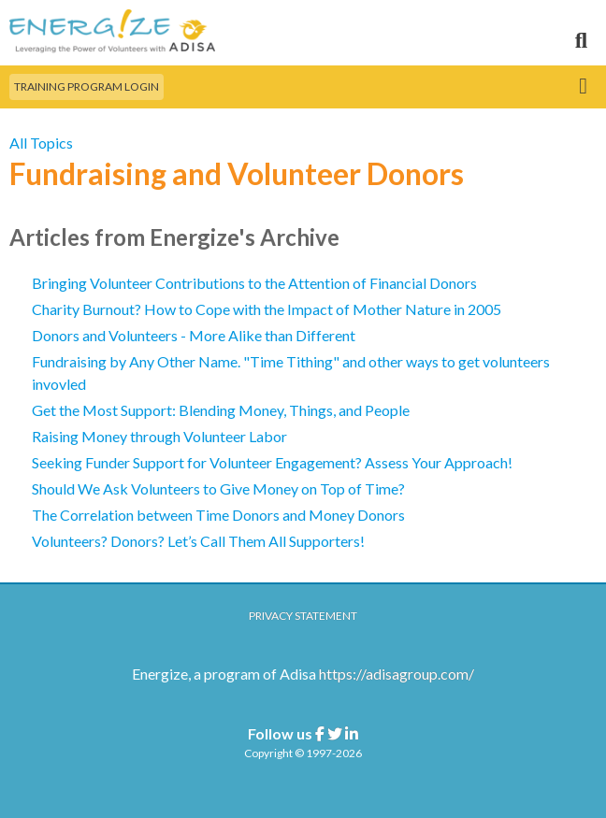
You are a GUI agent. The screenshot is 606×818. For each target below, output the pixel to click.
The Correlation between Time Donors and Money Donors (218, 515)
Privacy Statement (303, 616)
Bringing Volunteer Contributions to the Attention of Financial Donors (254, 283)
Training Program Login (86, 86)
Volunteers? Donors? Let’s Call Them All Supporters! (198, 541)
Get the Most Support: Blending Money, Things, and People (221, 410)
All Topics (41, 142)
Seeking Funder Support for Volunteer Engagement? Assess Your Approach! (272, 462)
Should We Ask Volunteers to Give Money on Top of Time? (218, 488)
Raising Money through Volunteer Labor (159, 436)
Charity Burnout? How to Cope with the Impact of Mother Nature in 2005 (266, 309)
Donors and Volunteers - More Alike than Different (193, 335)
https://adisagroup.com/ (396, 673)
